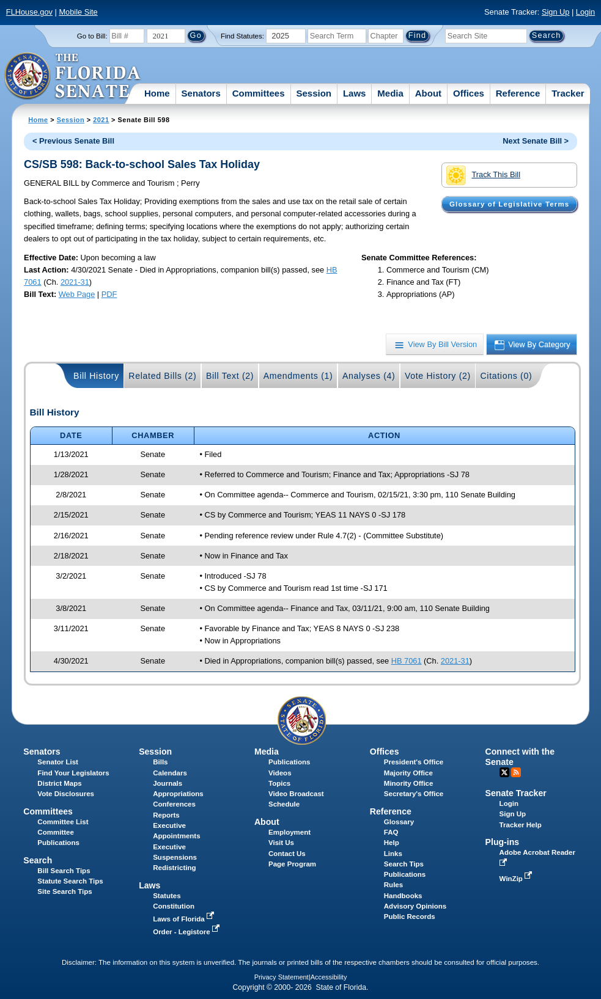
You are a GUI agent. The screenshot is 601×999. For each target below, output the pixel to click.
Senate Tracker (516, 793)
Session (313, 93)
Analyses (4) (369, 376)
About (428, 93)
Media (390, 93)
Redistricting (174, 867)
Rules (393, 884)
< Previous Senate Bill (73, 140)
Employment (289, 832)
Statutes (166, 895)
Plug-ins (502, 842)
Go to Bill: (92, 36)
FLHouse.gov (29, 11)
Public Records (409, 916)
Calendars (170, 773)
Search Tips (404, 864)
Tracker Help (521, 825)
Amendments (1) (298, 376)
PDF (109, 294)
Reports (166, 815)
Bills (160, 762)
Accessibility (329, 977)
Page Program (292, 864)
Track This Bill (483, 175)
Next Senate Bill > (536, 140)
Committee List (62, 821)
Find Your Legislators (73, 773)
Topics (279, 783)
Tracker (567, 93)
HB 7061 (406, 660)
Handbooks (403, 895)
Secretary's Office (413, 793)
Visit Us (281, 842)
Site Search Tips (64, 891)
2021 (101, 119)
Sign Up (556, 11)
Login (585, 11)
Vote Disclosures (65, 793)
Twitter (504, 772)
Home (157, 93)
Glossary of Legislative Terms (509, 204)
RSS (516, 772)
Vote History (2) (438, 376)
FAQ (391, 832)
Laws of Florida (184, 919)
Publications (289, 762)
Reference (518, 93)
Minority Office (408, 783)
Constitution (173, 906)
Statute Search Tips (70, 881)
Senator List (57, 762)
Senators (201, 93)
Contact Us (287, 853)
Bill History (96, 376)
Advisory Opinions (415, 906)
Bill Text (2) (230, 376)
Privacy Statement (281, 977)
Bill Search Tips (63, 870)
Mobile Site (78, 11)
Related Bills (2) (162, 376)
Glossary (399, 821)
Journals (167, 783)
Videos (280, 773)
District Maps (59, 783)
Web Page (77, 294)
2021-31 (75, 282)
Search (37, 860)
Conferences (174, 804)
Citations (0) (506, 376)
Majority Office (408, 773)
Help (391, 842)
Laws (354, 93)
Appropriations (178, 793)
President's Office (413, 762)
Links (393, 853)
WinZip (517, 878)
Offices (468, 93)
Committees (258, 93)
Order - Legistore (187, 931)
